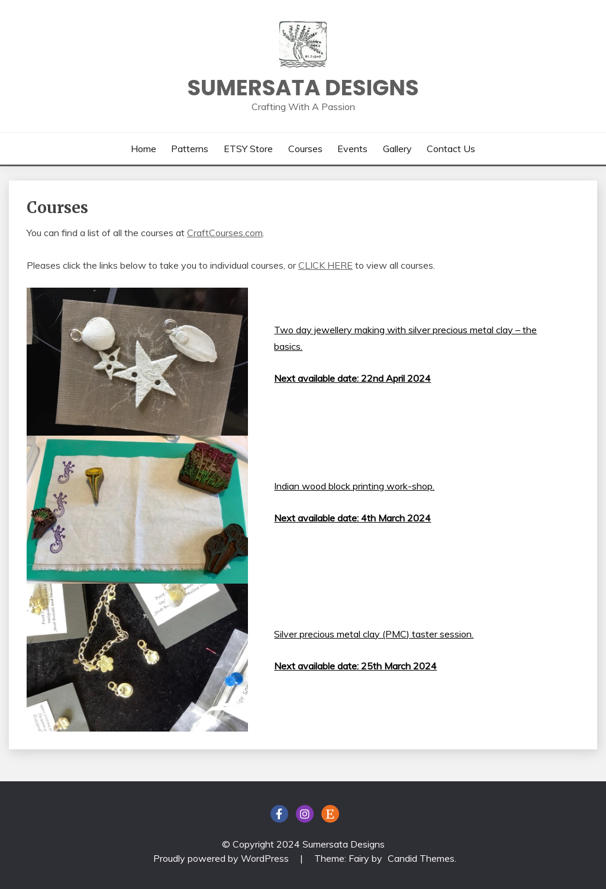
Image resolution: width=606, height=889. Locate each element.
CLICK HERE (325, 265)
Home (143, 148)
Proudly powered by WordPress (222, 858)
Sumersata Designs (302, 87)
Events (352, 148)
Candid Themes (421, 858)
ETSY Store (248, 148)
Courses (305, 148)
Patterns (189, 148)
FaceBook (279, 814)
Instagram (305, 814)
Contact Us (451, 148)
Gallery (397, 148)
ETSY (330, 814)
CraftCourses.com (225, 233)
